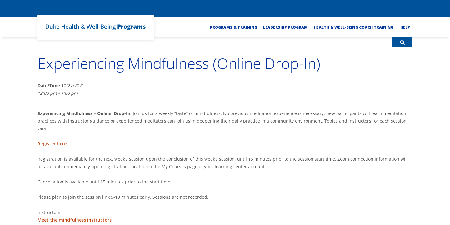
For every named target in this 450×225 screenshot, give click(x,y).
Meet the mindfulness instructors (75, 220)
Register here (52, 144)
